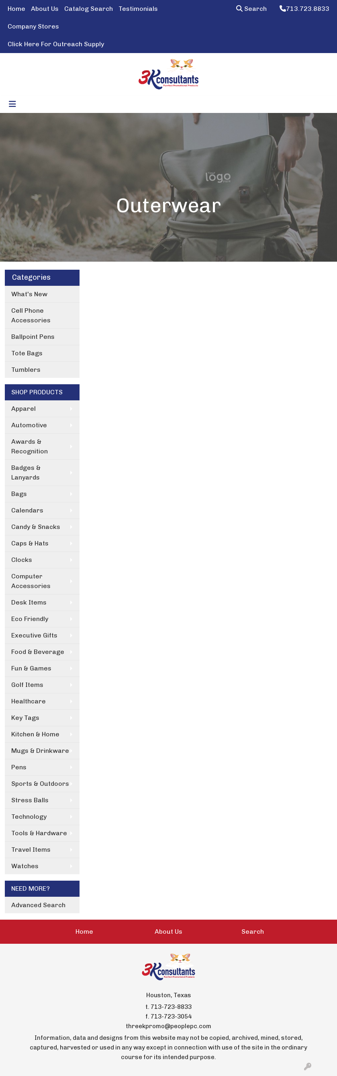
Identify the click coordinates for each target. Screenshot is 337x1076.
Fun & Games (31, 668)
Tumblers (26, 369)
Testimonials (138, 8)
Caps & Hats (30, 543)
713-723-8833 (171, 1006)
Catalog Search (88, 8)
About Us (45, 8)
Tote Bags (27, 353)
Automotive (29, 425)
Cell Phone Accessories (31, 315)
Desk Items (29, 602)
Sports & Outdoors (40, 783)
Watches (25, 866)
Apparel (23, 408)
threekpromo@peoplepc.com (168, 1026)
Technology (29, 816)
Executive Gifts (34, 635)
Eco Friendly (29, 619)
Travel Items (31, 849)
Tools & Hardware (39, 833)
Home (16, 8)
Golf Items (27, 685)
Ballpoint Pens (33, 336)
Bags (19, 494)
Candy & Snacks (35, 527)
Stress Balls (30, 800)
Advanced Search (38, 905)
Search (251, 8)
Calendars (27, 510)
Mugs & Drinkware (40, 750)
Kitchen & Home (35, 734)
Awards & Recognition (29, 446)
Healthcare (28, 701)
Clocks (21, 560)
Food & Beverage (37, 652)
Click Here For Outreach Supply (56, 44)
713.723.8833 (304, 8)
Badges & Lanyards (26, 472)
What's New (29, 294)
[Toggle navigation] (12, 104)
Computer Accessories (31, 581)
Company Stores (33, 26)
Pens (19, 767)
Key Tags (25, 717)
